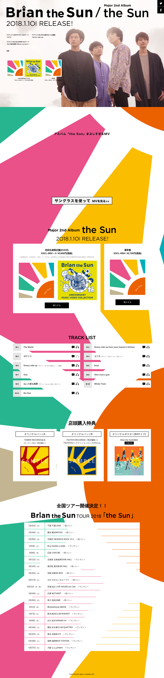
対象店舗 (129, 443)
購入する (57, 305)
